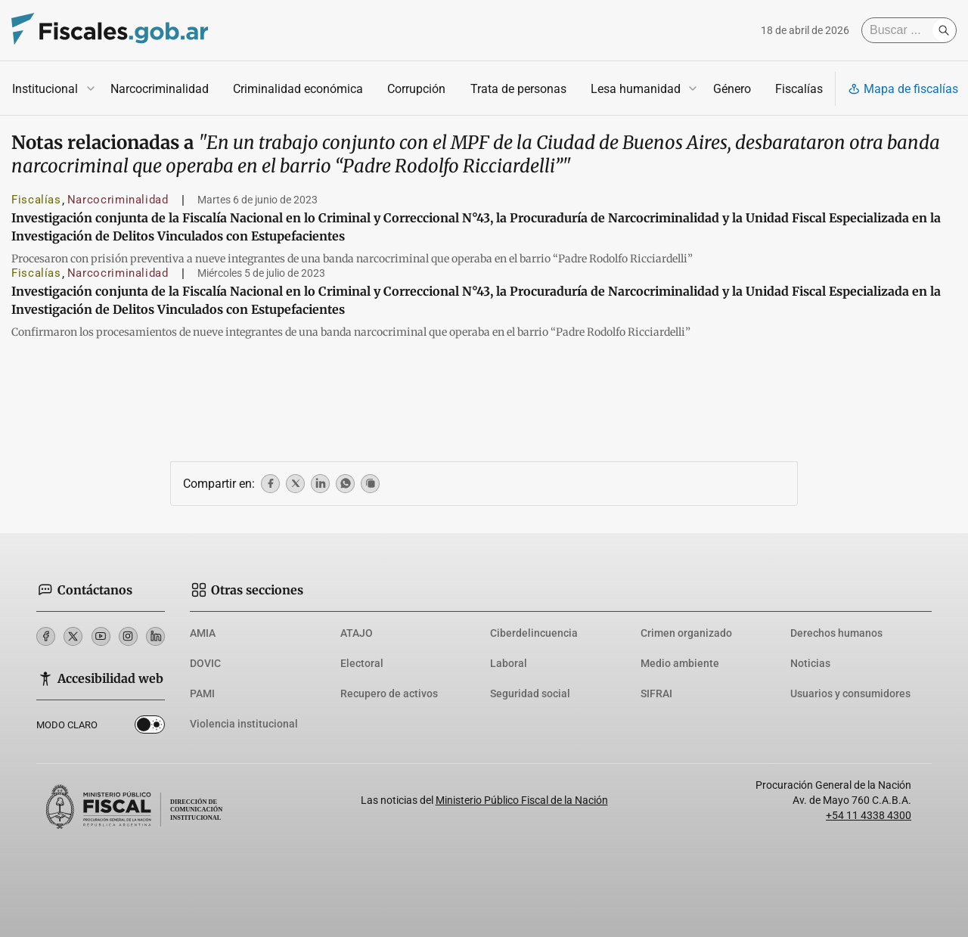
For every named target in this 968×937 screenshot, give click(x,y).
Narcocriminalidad (159, 89)
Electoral (361, 663)
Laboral (508, 663)
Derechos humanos (836, 633)
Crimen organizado (686, 633)
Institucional (45, 89)
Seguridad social (530, 693)
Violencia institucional (244, 724)
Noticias (810, 663)
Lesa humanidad (636, 89)
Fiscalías (799, 89)
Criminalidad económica (298, 89)
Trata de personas (518, 89)
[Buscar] (900, 30)
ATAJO (356, 633)
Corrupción (416, 89)
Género (732, 89)
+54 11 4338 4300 (868, 815)
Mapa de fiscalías (903, 89)
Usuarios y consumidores (850, 693)
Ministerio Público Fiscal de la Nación (522, 800)
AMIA (203, 633)
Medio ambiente (680, 663)
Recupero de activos (389, 693)
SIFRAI (656, 693)
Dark (149, 727)
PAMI (202, 693)
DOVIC (205, 663)
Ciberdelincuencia (534, 633)
